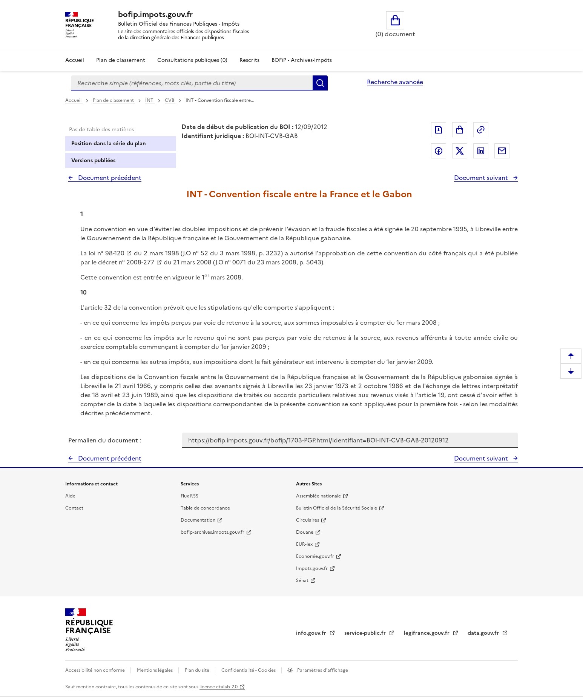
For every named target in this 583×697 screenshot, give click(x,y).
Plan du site (197, 670)
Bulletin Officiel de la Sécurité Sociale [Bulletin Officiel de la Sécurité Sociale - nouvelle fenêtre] (336, 508)
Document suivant (481, 177)
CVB (170, 100)
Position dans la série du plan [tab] (108, 143)
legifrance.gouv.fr (427, 633)
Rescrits (249, 60)
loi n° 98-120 (106, 253)
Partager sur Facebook (438, 150)
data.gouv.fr (484, 633)
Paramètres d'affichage (322, 670)
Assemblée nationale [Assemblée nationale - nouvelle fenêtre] (318, 496)
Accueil (74, 60)
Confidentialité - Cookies (249, 670)
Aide (70, 496)
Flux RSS (189, 496)
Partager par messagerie (501, 150)
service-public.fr (365, 633)
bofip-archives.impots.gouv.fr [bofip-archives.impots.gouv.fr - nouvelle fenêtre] (212, 532)
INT (150, 100)
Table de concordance (205, 508)
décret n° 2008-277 (126, 262)
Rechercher (320, 83)
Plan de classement (114, 100)
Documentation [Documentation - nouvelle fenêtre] (198, 520)
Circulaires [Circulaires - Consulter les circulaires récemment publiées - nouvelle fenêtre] (307, 520)
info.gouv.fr (312, 633)
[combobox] (192, 83)
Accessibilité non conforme (95, 670)
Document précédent (109, 177)
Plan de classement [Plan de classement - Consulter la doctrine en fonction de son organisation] (120, 60)
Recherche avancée (395, 81)
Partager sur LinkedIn (480, 150)
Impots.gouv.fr (312, 568)
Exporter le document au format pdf (438, 129)
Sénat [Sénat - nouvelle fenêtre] (302, 580)
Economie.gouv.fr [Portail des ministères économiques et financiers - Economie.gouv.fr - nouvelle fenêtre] (315, 556)
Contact (74, 508)
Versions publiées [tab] (93, 160)
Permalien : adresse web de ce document (480, 129)
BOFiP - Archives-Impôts (302, 60)
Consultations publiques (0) (192, 60)
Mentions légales (155, 670)
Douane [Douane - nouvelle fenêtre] (304, 532)
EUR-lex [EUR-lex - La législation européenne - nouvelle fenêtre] (304, 544)
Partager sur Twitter (459, 150)
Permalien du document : (104, 440)
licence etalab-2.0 (218, 686)
